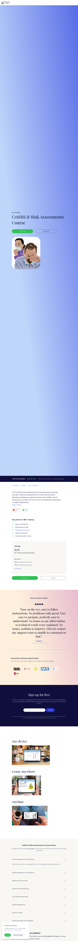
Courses (23, 485)
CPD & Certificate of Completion (26, 932)
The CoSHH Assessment (22, 903)
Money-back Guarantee (22, 530)
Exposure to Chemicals (22, 884)
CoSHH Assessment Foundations (26, 875)
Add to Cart (22, 231)
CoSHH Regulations (20, 913)
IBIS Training (15, 485)
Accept (8, 935)
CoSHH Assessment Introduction (26, 860)
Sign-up (50, 710)
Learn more (46, 231)
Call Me (53, 578)
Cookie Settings (18, 935)
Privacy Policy (41, 718)
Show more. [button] (10, 930)
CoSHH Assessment (33, 485)
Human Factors (19, 923)
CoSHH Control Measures (23, 894)
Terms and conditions (32, 718)
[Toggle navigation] (74, 2)
